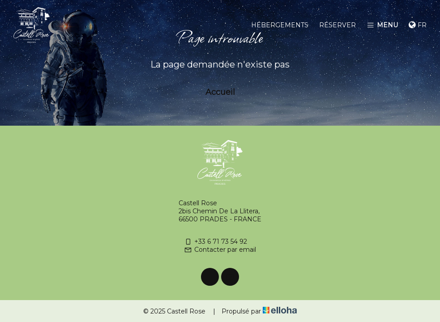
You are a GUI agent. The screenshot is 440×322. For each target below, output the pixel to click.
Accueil (220, 92)
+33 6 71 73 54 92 (215, 241)
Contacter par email (220, 250)
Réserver (337, 25)
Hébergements (279, 25)
